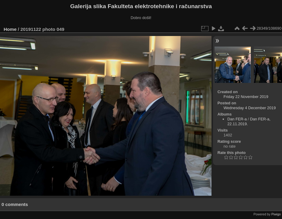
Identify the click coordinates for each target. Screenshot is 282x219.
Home (10, 29)
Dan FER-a (237, 119)
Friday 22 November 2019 (246, 96)
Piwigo (276, 214)
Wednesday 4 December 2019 (250, 108)
